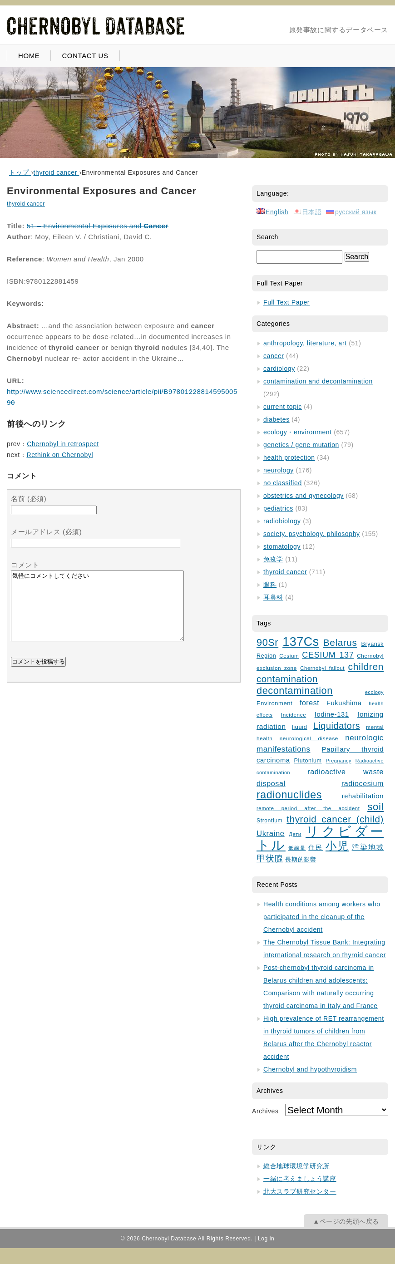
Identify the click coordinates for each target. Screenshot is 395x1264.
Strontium (269, 820)
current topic (282, 406)
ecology (374, 692)
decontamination (295, 690)
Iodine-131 (332, 714)
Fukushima (344, 703)
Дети (295, 834)
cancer (273, 355)
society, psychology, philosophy (311, 533)
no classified (282, 483)
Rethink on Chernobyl (59, 454)
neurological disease (309, 738)
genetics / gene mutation (301, 444)
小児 (337, 846)
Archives (265, 1111)
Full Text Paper (286, 302)
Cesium (289, 656)
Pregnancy (338, 760)
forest (309, 703)
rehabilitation (363, 796)
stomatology (282, 546)
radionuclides (289, 795)
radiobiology (282, 521)
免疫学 (273, 559)
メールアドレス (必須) (46, 532)
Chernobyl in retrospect (63, 444)
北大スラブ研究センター (299, 1191)
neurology (278, 470)
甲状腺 (270, 858)
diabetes (276, 419)
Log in (266, 1238)
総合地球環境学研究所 (296, 1166)
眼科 (269, 584)
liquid (299, 726)
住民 (315, 847)
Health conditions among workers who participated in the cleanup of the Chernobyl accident (321, 916)
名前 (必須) (28, 498)
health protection (289, 457)
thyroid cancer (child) (335, 819)
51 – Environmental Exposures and (97, 226)
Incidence (293, 715)
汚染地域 (368, 847)
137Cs (300, 642)
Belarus (340, 642)
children (366, 666)
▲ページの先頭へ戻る (346, 1221)
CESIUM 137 (328, 654)
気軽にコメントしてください (97, 613)
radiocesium (362, 783)
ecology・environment (297, 432)
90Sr (267, 642)
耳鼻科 (273, 597)
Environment (274, 703)
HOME (29, 55)
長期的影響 (300, 859)
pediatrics (278, 508)
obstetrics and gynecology (303, 495)
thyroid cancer (26, 204)
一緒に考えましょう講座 (299, 1178)
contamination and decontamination (318, 381)
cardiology (279, 368)
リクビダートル (320, 838)
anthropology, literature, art (305, 343)
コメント (25, 565)
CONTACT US (85, 55)
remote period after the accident (308, 808)
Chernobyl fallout (322, 668)
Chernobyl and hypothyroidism (310, 1069)
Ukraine (271, 833)
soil (375, 806)
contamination (287, 679)
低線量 (297, 848)
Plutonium (308, 760)
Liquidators (336, 726)
